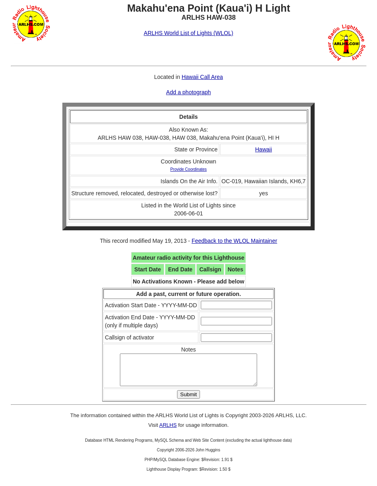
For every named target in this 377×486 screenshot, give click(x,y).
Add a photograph (188, 92)
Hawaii (263, 149)
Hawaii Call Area (202, 77)
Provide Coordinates (188, 169)
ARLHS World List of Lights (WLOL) (188, 33)
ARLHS (168, 431)
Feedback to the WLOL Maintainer (234, 241)
